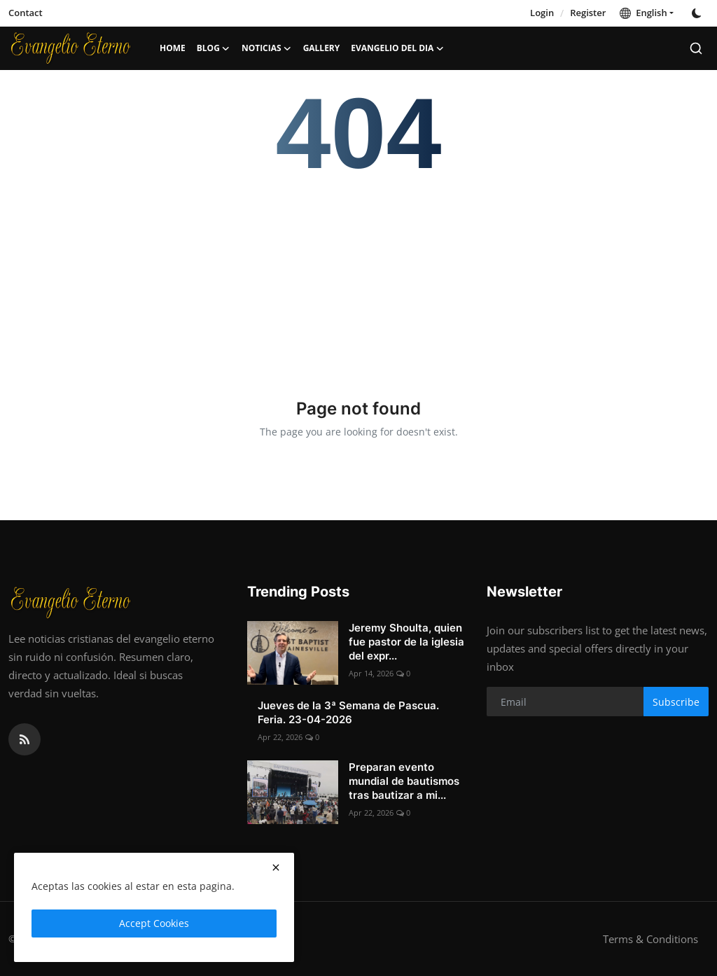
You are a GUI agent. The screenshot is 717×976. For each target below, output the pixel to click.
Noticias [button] (267, 48)
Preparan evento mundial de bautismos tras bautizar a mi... (404, 781)
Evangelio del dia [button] (397, 48)
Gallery (321, 48)
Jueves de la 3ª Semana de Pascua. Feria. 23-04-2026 (348, 712)
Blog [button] (213, 48)
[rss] (24, 739)
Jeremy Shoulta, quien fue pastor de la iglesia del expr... (406, 641)
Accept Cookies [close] (154, 923)
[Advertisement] (359, 277)
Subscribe (676, 702)
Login (542, 12)
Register (588, 12)
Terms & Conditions (650, 939)
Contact (25, 12)
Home (173, 48)
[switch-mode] (698, 13)
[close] (276, 867)
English (643, 12)
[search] (696, 48)
